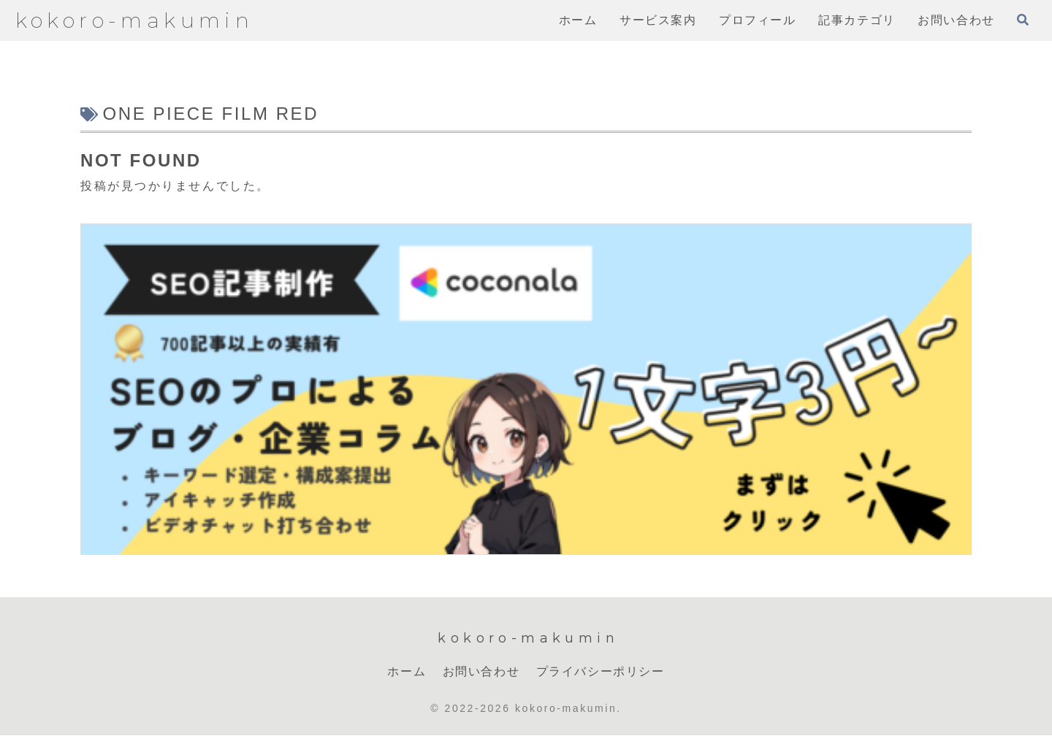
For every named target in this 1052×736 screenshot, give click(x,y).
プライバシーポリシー (600, 671)
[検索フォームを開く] (1023, 19)
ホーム (406, 671)
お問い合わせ (481, 671)
